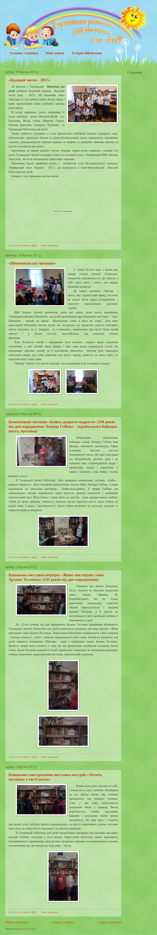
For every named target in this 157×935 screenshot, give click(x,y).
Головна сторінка (24, 53)
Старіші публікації (109, 922)
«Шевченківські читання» (32, 263)
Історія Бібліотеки (87, 53)
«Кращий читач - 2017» (29, 80)
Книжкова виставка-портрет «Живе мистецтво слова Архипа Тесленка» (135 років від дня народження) (56, 577)
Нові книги (55, 53)
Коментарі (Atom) (28, 929)
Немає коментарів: (49, 245)
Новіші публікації (16, 922)
